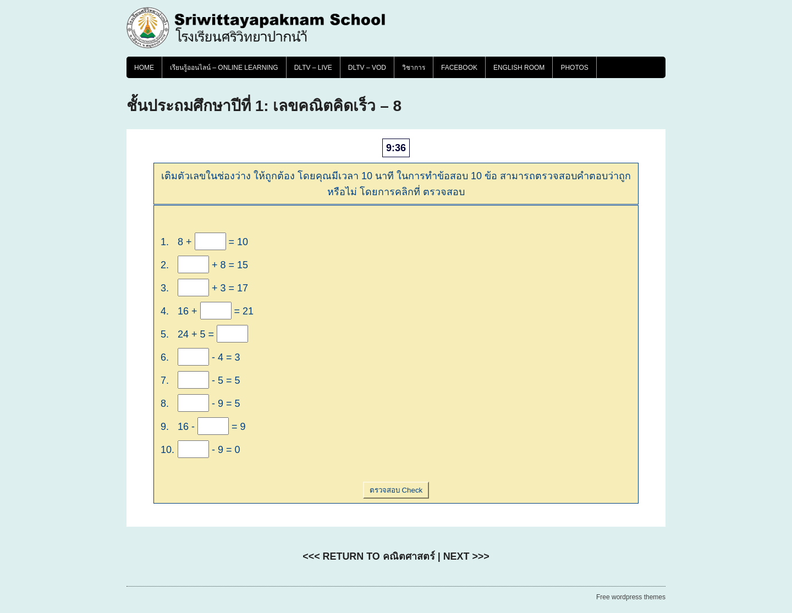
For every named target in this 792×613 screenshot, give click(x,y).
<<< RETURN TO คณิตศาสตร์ (368, 556)
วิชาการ (413, 67)
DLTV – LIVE (313, 67)
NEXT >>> (466, 556)
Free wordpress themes (631, 597)
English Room (518, 67)
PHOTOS (574, 67)
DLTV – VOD (367, 67)
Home (144, 67)
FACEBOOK (459, 67)
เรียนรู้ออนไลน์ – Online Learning (224, 67)
